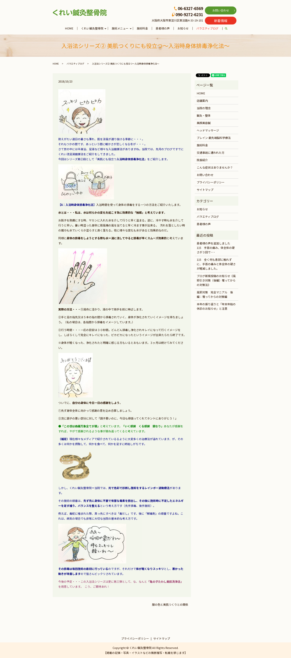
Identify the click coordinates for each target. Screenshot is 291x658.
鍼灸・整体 (204, 115)
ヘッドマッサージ (208, 130)
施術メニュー (120, 28)
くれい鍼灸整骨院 (92, 28)
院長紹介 (202, 160)
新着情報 (220, 20)
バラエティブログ (207, 28)
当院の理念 (204, 108)
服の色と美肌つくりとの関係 (170, 604)
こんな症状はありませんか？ (215, 167)
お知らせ (183, 28)
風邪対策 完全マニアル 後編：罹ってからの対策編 (215, 294)
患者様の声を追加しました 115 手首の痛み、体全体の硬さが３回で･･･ (216, 247)
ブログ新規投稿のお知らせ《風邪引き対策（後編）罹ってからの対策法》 (216, 280)
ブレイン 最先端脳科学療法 (214, 138)
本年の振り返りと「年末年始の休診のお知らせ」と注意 (216, 306)
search (228, 29)
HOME (69, 28)
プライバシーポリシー (211, 182)
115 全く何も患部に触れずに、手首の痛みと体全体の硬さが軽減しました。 (216, 264)
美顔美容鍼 (204, 123)
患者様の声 (163, 28)
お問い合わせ (220, 10)
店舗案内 (202, 101)
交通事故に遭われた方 (210, 152)
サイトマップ (205, 190)
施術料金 (142, 28)
